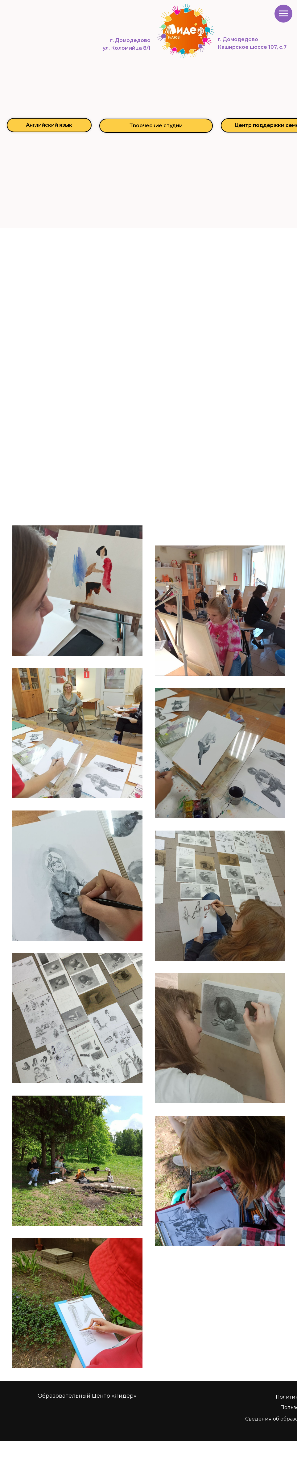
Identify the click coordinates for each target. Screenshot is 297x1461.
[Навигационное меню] (283, 14)
